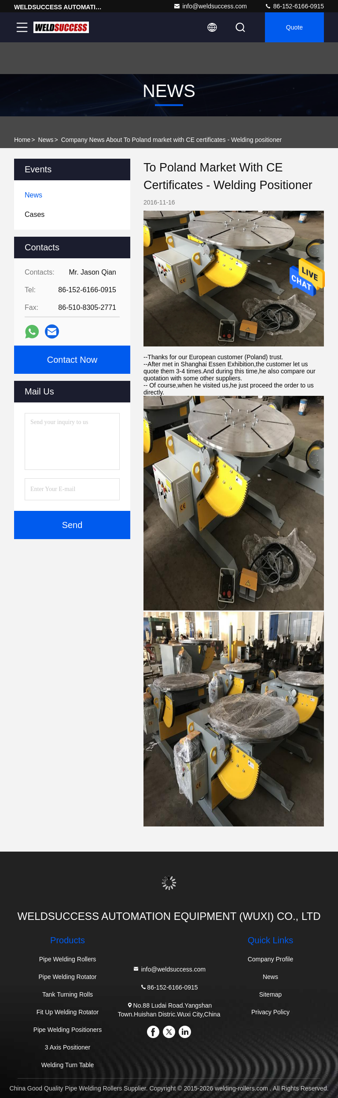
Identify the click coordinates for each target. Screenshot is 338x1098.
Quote (294, 27)
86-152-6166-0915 (294, 6)
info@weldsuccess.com (210, 6)
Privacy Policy (270, 1012)
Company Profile (271, 959)
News (46, 139)
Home (22, 139)
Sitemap (270, 994)
